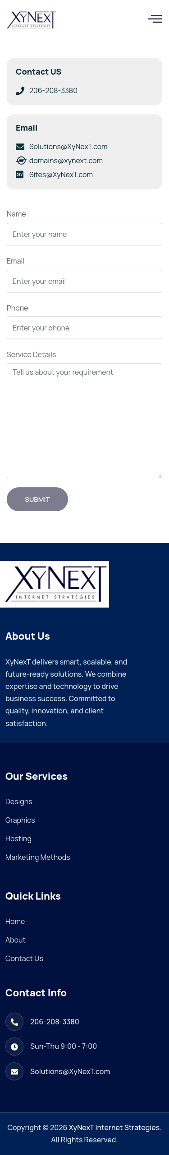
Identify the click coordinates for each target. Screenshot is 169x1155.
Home (15, 921)
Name (16, 214)
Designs (18, 801)
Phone (17, 308)
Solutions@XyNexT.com (70, 1071)
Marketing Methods (37, 857)
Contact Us (24, 958)
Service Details (31, 354)
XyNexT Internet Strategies (114, 1127)
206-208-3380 (54, 1022)
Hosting (18, 839)
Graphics (20, 820)
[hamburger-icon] (152, 20)
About (15, 940)
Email (15, 261)
